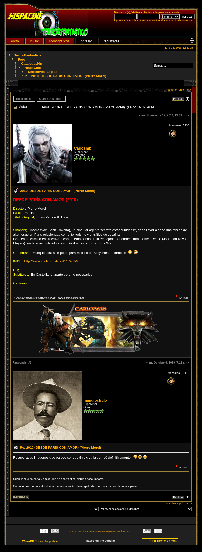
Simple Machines (96, 531)
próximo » (185, 89)
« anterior (172, 89)
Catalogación (31, 63)
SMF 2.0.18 (72, 531)
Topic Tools (23, 98)
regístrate (173, 12)
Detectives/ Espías (42, 72)
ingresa (160, 12)
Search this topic (50, 98)
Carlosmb (82, 148)
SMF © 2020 (83, 531)
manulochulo (95, 400)
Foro (21, 59)
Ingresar (86, 41)
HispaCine (32, 68)
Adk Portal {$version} (112, 531)
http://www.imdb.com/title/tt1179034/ (51, 261)
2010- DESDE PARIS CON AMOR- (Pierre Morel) (68, 76)
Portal (15, 41)
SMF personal (128, 531)
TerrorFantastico (27, 55)
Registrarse (110, 41)
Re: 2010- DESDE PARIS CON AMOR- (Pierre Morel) (60, 447)
